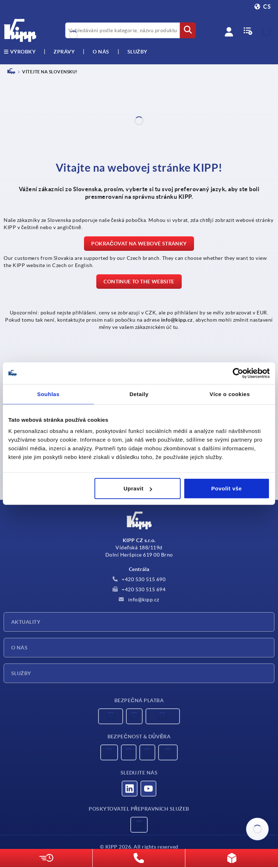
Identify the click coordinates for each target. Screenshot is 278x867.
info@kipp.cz (139, 599)
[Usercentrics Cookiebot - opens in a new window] (238, 373)
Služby (21, 673)
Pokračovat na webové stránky (138, 243)
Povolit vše (226, 488)
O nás (101, 51)
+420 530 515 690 (139, 579)
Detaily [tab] (139, 394)
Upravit (137, 488)
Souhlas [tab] (48, 394)
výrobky (19, 51)
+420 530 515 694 (139, 589)
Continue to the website (139, 281)
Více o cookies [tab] (230, 394)
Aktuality (25, 622)
